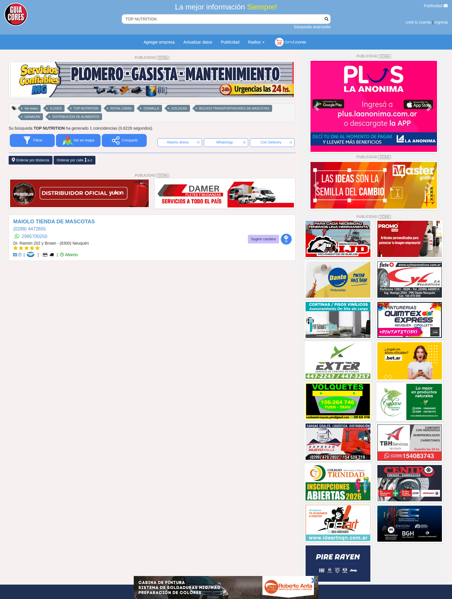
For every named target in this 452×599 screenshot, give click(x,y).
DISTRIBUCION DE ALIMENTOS (75, 116)
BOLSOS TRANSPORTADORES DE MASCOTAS (234, 108)
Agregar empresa (159, 42)
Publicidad (436, 5)
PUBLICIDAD (152, 58)
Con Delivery (276, 142)
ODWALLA (151, 108)
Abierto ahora (183, 142)
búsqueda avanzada (312, 26)
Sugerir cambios (263, 239)
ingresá (441, 22)
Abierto (69, 254)
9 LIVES (55, 108)
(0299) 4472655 (29, 228)
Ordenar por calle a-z (74, 160)
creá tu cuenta (418, 22)
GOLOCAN (179, 108)
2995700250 (34, 236)
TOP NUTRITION (86, 108)
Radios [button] (256, 42)
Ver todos (31, 108)
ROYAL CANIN (120, 108)
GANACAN (32, 116)
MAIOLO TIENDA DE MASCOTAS (54, 221)
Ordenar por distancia (30, 160)
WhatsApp (231, 142)
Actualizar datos (197, 42)
